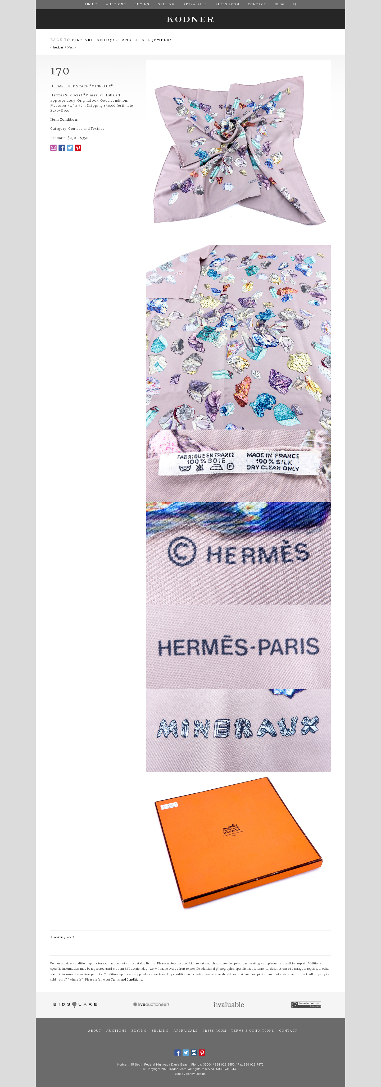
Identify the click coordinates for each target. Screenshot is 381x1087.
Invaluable (229, 1005)
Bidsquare (74, 1005)
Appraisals (185, 1030)
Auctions (116, 1030)
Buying (139, 1030)
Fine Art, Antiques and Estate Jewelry (122, 40)
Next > (71, 48)
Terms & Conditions (252, 1030)
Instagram (194, 1052)
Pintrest (78, 148)
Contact (288, 1030)
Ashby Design (196, 1073)
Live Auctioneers (152, 1005)
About (94, 1030)
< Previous (56, 48)
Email (53, 148)
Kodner (190, 19)
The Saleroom (307, 1005)
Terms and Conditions (126, 980)
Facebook (61, 148)
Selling (160, 1030)
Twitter (70, 148)
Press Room (214, 1030)
